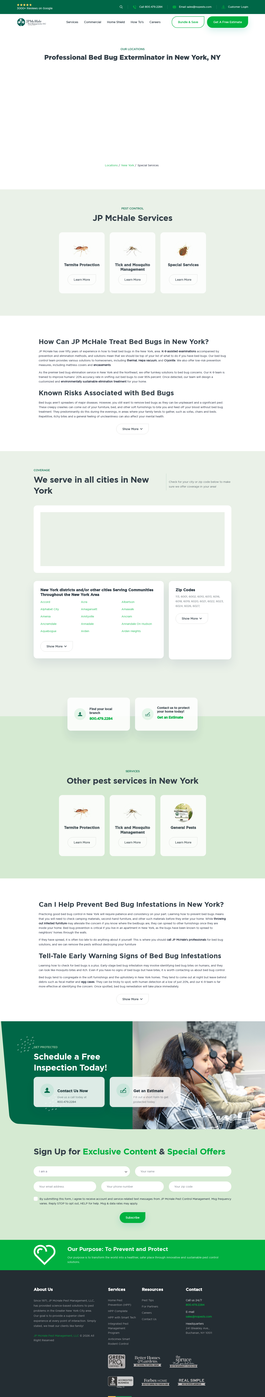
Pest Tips (148, 1300)
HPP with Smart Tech (122, 1317)
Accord (45, 602)
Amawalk (128, 609)
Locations (112, 165)
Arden (85, 631)
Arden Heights (131, 631)
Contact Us (149, 1319)
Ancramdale (48, 623)
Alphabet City (49, 609)
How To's (137, 22)
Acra (84, 602)
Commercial (92, 22)
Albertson (128, 602)
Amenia (45, 616)
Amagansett (89, 609)
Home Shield (116, 22)
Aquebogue (48, 631)
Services (72, 22)
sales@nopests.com (199, 1316)
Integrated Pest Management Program (118, 1328)
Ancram (127, 616)
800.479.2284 (195, 1304)
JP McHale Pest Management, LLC (56, 1335)
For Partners (150, 1306)
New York (128, 165)
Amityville (87, 616)
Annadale (87, 623)
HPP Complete (117, 1311)
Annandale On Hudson (137, 623)
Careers (154, 22)
